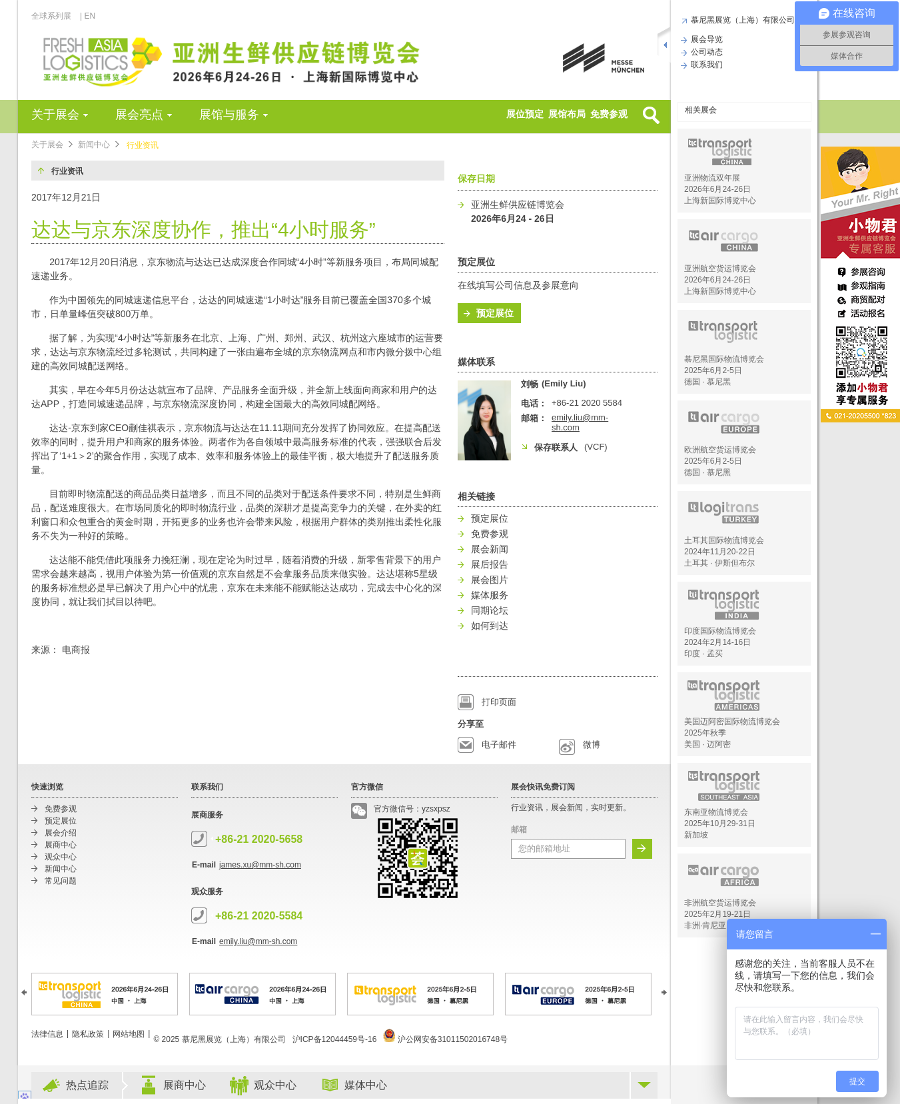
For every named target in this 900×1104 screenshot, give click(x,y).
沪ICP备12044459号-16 (334, 1039)
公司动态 (705, 52)
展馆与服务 (229, 114)
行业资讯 (143, 145)
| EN (87, 16)
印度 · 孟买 (703, 653)
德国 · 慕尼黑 (707, 381)
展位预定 (525, 114)
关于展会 (55, 114)
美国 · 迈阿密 (707, 744)
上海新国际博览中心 (720, 200)
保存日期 (476, 178)
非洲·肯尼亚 (705, 925)
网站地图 (129, 1034)
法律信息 (47, 1034)
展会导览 (705, 39)
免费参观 (609, 114)
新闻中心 (94, 144)
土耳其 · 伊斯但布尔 (719, 563)
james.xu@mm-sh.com (260, 864)
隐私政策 (88, 1034)
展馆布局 (567, 114)
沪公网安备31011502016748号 (445, 1039)
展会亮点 (139, 114)
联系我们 (705, 64)
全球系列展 (55, 16)
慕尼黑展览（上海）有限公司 (741, 20)
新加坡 (696, 834)
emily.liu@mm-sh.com (258, 941)
